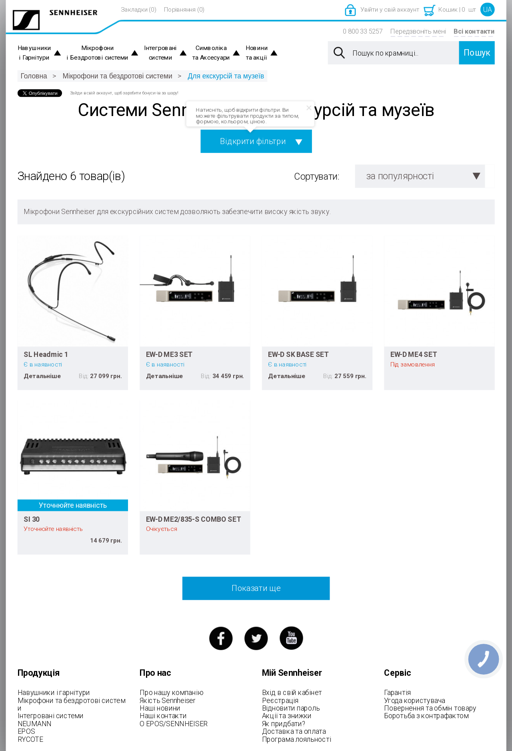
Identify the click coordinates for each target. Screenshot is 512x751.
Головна (33, 76)
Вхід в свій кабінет (292, 693)
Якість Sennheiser (168, 700)
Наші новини (160, 708)
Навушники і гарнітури (54, 693)
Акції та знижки (287, 716)
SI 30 (32, 519)
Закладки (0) (138, 9)
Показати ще (256, 588)
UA (487, 10)
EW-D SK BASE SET (298, 354)
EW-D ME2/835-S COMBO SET (193, 519)
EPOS (26, 731)
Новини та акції (257, 53)
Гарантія (397, 693)
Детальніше (42, 375)
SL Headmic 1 (46, 354)
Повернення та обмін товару (430, 708)
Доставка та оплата (294, 731)
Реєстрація (280, 700)
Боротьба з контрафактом (426, 716)
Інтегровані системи (160, 53)
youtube (291, 638)
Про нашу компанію (171, 693)
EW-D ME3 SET (169, 354)
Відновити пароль (291, 708)
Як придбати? (284, 723)
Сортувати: (316, 176)
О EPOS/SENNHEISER (174, 723)
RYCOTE (30, 739)
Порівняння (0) (184, 9)
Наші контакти (163, 716)
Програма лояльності (296, 739)
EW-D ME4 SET (413, 354)
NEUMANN (35, 723)
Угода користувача (414, 700)
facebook (220, 638)
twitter (256, 638)
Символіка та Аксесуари (211, 53)
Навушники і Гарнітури (34, 53)
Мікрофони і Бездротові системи (97, 53)
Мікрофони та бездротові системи (117, 76)
